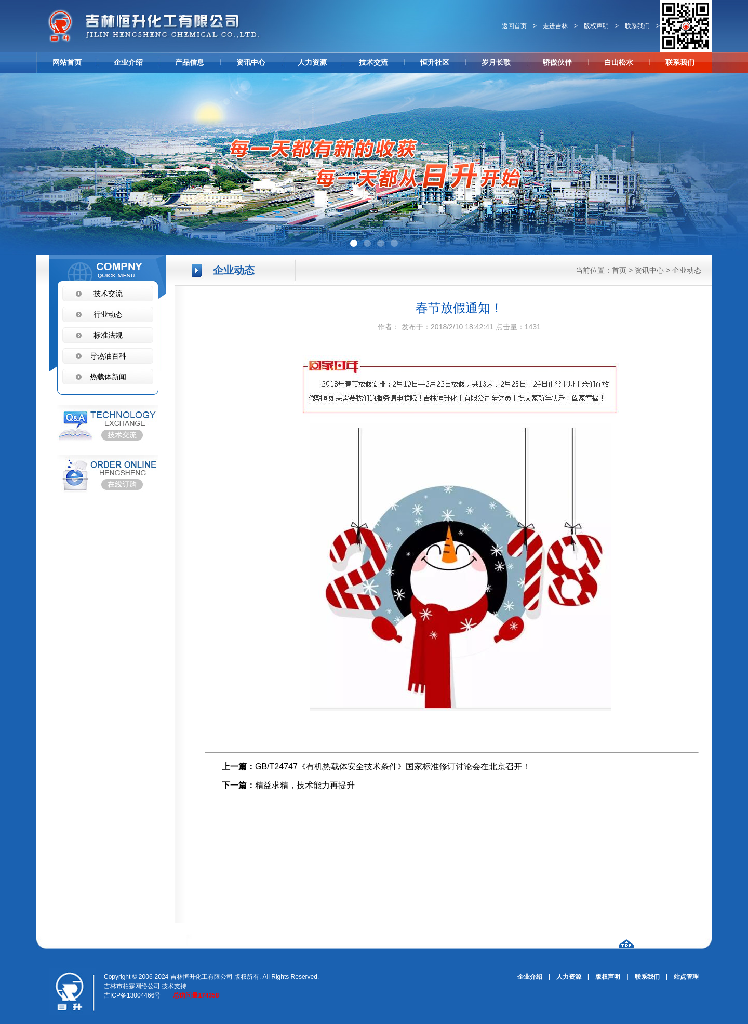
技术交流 (373, 62)
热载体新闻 (108, 377)
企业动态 (686, 270)
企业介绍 (128, 62)
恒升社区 (434, 62)
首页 (619, 270)
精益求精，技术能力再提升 (305, 785)
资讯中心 (250, 62)
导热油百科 (108, 356)
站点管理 (686, 976)
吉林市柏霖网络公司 (132, 986)
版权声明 (596, 26)
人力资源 (312, 62)
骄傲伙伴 (557, 62)
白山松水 (618, 62)
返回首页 (514, 26)
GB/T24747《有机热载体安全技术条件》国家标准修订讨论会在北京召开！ (392, 766)
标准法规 (108, 335)
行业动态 (108, 314)
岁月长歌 (496, 62)
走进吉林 (555, 26)
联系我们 (637, 26)
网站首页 (67, 62)
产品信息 (189, 62)
